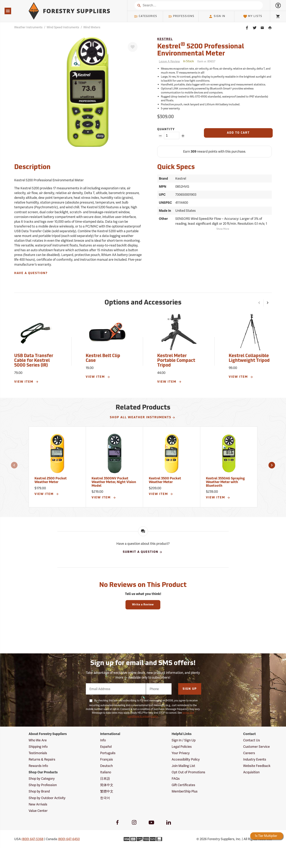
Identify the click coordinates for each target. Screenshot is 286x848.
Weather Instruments (28, 27)
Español (106, 746)
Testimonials (38, 753)
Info (103, 740)
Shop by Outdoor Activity (47, 798)
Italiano (105, 772)
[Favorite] (133, 47)
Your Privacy (181, 753)
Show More (222, 229)
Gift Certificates (183, 785)
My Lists (252, 16)
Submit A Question (143, 552)
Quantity (166, 129)
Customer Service (256, 746)
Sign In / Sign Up (184, 740)
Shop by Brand (39, 791)
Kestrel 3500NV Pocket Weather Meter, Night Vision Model (114, 482)
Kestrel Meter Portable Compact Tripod (176, 361)
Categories (145, 16)
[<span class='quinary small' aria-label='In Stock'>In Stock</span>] (188, 61)
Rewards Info (38, 766)
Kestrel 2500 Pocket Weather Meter (50, 480)
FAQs (176, 778)
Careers (249, 753)
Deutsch (106, 766)
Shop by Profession (43, 785)
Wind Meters (91, 27)
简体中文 (106, 785)
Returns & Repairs (42, 759)
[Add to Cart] (238, 133)
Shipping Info (38, 746)
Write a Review (143, 604)
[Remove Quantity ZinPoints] (160, 136)
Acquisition (251, 772)
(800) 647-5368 (32, 839)
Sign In (216, 16)
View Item (26, 381)
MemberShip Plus (185, 791)
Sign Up (190, 689)
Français (106, 759)
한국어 (105, 798)
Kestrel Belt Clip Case (103, 358)
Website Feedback (256, 766)
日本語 (105, 778)
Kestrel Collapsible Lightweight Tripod (249, 358)
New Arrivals (38, 804)
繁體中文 (106, 791)
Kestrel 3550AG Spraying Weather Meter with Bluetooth (225, 482)
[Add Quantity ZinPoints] (183, 136)
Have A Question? (30, 273)
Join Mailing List (183, 766)
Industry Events (254, 759)
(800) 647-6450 (69, 839)
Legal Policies (182, 746)
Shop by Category (42, 778)
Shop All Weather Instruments (142, 417)
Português (107, 753)
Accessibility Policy (186, 759)
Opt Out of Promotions (188, 772)
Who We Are (38, 740)
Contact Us (251, 740)
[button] (259, 303)
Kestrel (165, 39)
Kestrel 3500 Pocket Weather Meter (165, 480)
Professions (181, 16)
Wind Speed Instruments (63, 27)
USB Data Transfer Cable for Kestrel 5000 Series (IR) (33, 361)
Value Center (38, 811)
